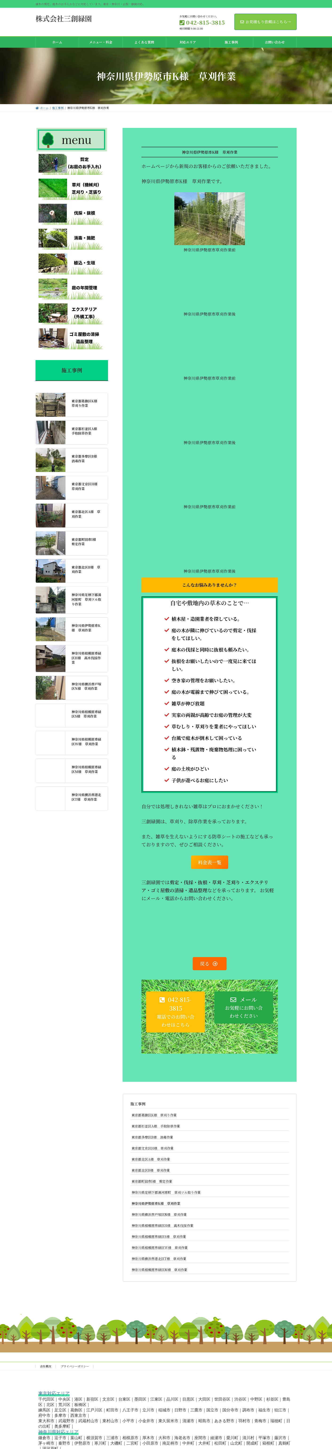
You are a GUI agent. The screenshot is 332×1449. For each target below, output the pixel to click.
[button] (175, 1012)
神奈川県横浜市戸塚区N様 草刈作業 (159, 1214)
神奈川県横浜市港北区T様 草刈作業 (159, 1258)
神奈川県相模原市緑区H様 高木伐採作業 (162, 1225)
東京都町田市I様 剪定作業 (152, 1181)
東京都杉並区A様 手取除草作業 (156, 1126)
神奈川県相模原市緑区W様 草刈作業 (160, 1247)
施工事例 (137, 1104)
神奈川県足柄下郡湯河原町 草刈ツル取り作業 (166, 1192)
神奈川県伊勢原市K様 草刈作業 (156, 1203)
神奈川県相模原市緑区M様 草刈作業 (159, 1269)
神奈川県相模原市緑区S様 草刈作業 (159, 1236)
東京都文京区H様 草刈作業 (153, 1148)
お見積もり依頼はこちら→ (265, 21)
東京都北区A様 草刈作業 (151, 1159)
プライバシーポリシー (75, 1366)
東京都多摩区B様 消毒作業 (152, 1137)
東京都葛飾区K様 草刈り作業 (154, 1115)
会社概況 (45, 1366)
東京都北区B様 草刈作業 (151, 1170)
